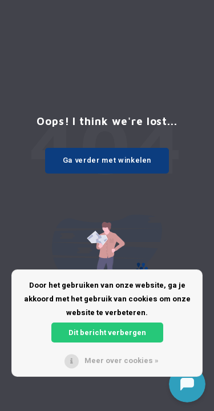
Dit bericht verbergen (107, 332)
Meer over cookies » (121, 360)
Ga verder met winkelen (107, 160)
